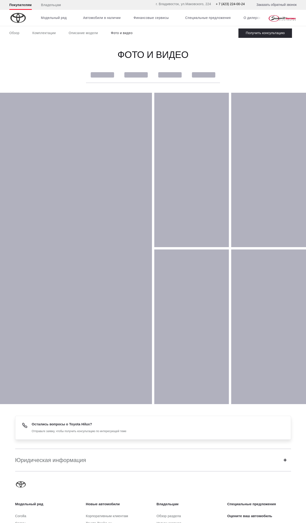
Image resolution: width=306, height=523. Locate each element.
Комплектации (44, 33)
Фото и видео (122, 33)
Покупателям (20, 5)
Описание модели (83, 33)
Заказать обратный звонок (276, 5)
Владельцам (51, 5)
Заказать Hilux (265, 33)
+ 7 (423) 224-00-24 (230, 4)
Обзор (14, 33)
